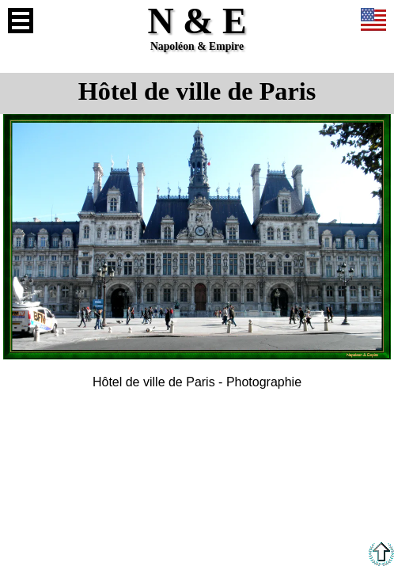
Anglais (373, 20)
